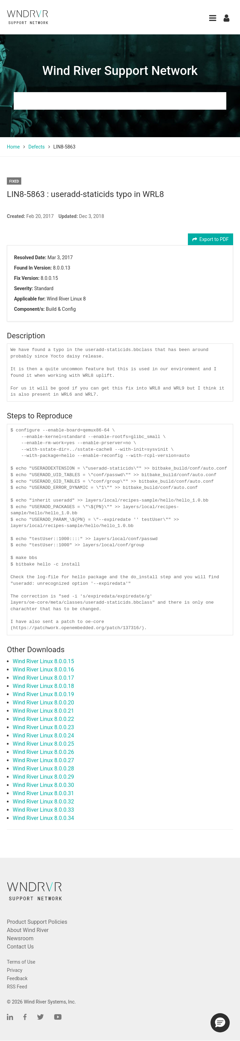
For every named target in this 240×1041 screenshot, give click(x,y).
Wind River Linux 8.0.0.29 (43, 777)
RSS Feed (17, 986)
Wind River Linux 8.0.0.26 (43, 752)
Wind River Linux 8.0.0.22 (43, 719)
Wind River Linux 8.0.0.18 (43, 686)
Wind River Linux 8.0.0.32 (43, 801)
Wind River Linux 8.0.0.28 (43, 768)
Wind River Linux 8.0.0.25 (43, 744)
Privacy (14, 970)
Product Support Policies (37, 922)
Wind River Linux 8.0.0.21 (43, 711)
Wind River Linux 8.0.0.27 (43, 760)
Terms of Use (21, 962)
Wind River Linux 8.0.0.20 (43, 702)
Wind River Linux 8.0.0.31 (43, 793)
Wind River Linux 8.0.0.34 (43, 818)
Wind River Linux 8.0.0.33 (43, 810)
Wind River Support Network (119, 71)
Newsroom (20, 938)
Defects (36, 147)
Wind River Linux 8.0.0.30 (43, 785)
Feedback (17, 978)
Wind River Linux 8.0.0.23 (43, 727)
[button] (212, 18)
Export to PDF (210, 239)
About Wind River (28, 930)
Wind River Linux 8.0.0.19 (43, 694)
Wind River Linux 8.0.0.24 (43, 735)
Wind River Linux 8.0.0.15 (43, 661)
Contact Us (20, 946)
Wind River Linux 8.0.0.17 (43, 678)
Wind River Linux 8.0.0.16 (43, 669)
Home (13, 147)
